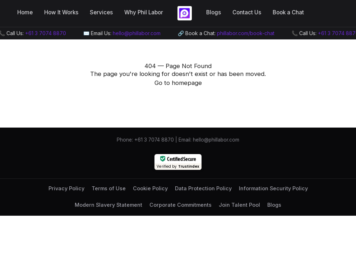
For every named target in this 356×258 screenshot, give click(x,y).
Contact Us (246, 12)
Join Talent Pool (239, 205)
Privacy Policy (66, 188)
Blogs (213, 12)
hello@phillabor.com (137, 33)
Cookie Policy (150, 188)
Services (101, 12)
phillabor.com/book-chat (246, 33)
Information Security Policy (273, 188)
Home (25, 12)
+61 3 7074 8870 (46, 33)
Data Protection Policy (203, 188)
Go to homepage (178, 82)
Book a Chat (288, 12)
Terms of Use (109, 188)
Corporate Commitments (180, 205)
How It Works (61, 12)
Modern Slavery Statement (108, 205)
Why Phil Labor (143, 12)
